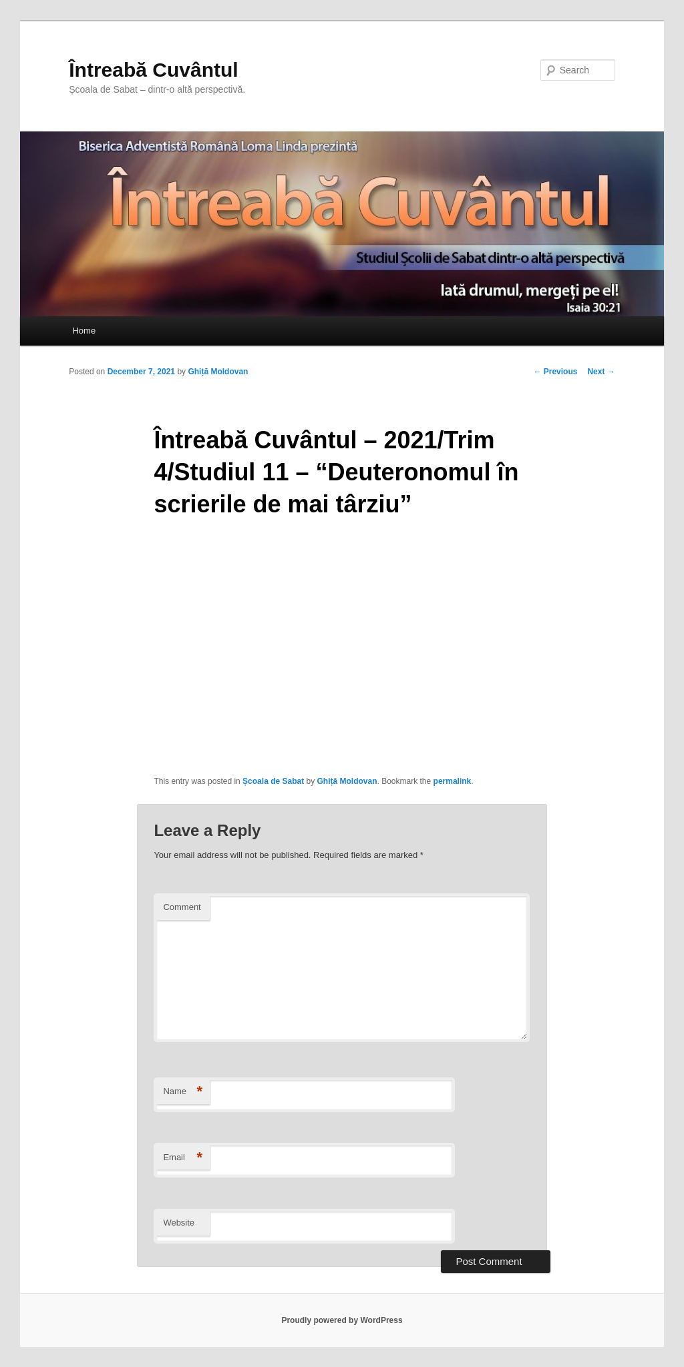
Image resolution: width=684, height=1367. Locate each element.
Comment (181, 907)
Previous (555, 371)
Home (84, 331)
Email (182, 1158)
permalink (453, 781)
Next (601, 371)
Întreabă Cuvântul (153, 70)
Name (182, 1091)
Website (178, 1223)
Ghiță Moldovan (218, 371)
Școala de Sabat (273, 781)
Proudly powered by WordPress (341, 1320)
